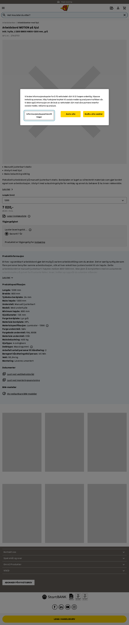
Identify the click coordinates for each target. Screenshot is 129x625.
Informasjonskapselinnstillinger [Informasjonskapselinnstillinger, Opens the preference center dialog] (39, 115)
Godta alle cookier (94, 114)
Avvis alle (70, 114)
